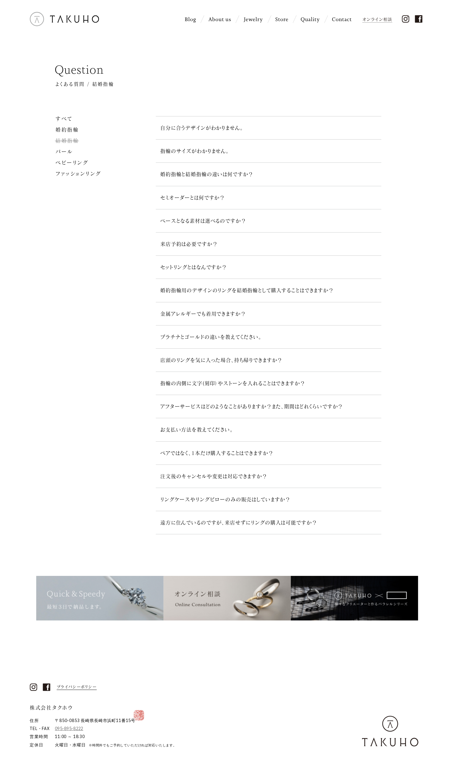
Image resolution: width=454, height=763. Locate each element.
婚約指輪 (67, 129)
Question (79, 69)
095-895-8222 (69, 728)
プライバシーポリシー (77, 687)
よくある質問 (70, 84)
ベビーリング (71, 162)
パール (64, 151)
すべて (63, 118)
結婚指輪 (67, 140)
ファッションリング (78, 173)
